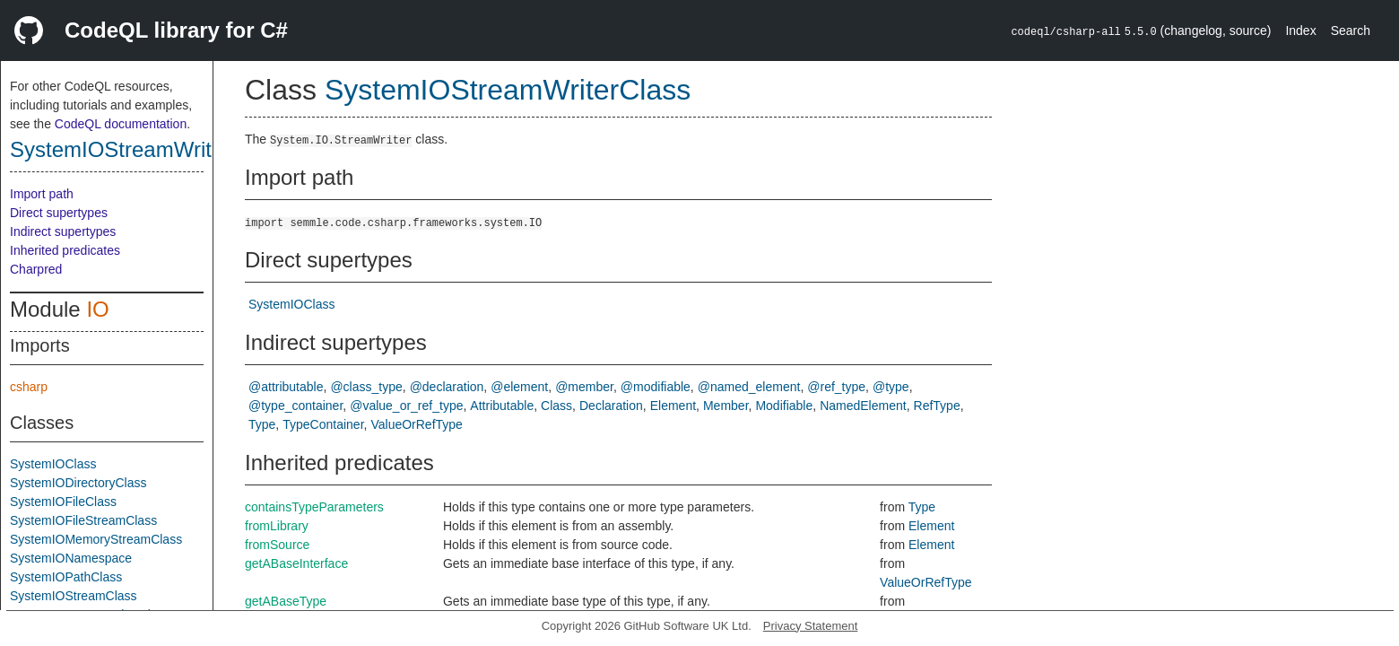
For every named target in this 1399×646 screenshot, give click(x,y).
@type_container (295, 405)
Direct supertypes (59, 212)
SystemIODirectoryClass (78, 483)
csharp (29, 387)
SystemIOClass (53, 464)
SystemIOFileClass (63, 501)
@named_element (749, 387)
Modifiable (783, 405)
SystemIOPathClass (66, 577)
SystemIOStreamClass (73, 596)
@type (891, 387)
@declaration (447, 387)
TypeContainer (322, 424)
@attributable (285, 387)
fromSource (277, 544)
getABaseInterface (296, 563)
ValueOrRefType (416, 424)
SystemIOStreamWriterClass (147, 149)
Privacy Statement (810, 626)
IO (97, 309)
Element (673, 405)
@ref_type (836, 387)
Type (261, 424)
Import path (42, 194)
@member (584, 387)
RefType (937, 405)
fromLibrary (276, 526)
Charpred (36, 269)
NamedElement (863, 405)
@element (519, 387)
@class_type (366, 387)
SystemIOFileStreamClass (83, 520)
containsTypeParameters (314, 507)
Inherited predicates (65, 250)
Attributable (502, 405)
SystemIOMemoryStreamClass (96, 539)
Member (726, 405)
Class (556, 405)
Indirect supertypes (63, 231)
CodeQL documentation (121, 124)
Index (1300, 30)
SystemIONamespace (71, 558)
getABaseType (285, 601)
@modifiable (656, 387)
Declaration (611, 405)
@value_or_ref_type (406, 405)
